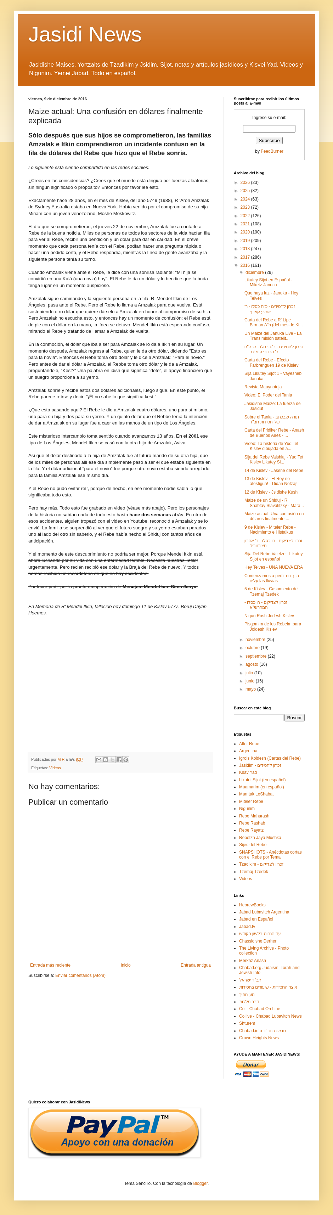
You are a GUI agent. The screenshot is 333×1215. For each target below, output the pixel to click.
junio (250, 681)
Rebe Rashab (252, 823)
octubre (253, 647)
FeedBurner (272, 151)
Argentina (248, 750)
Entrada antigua (196, 965)
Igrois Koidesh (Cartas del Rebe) (270, 758)
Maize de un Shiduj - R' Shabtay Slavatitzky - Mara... (274, 503)
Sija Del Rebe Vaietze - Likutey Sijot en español (273, 556)
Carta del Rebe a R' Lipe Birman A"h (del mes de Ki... (273, 322)
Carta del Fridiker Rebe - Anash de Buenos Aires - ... (274, 433)
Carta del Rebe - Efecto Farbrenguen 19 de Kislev (271, 362)
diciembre (255, 272)
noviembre (255, 639)
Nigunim (247, 808)
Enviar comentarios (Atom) (80, 975)
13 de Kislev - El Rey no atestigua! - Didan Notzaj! (271, 481)
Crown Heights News (259, 1037)
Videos (55, 768)
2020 (246, 232)
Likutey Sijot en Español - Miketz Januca (268, 282)
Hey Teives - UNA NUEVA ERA (273, 567)
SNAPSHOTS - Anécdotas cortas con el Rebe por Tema (270, 855)
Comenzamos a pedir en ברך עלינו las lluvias (271, 578)
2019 (246, 240)
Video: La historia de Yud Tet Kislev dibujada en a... (271, 446)
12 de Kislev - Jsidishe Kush (271, 492)
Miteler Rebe (251, 801)
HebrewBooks (252, 904)
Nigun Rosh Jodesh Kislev (269, 615)
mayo (251, 689)
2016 (246, 265)
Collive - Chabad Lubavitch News (270, 1016)
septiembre (256, 656)
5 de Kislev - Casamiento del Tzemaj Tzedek (271, 591)
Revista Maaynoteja (263, 386)
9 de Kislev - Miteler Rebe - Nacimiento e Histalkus (270, 530)
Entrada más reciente (50, 965)
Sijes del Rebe (252, 844)
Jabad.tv (247, 926)
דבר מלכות (249, 1001)
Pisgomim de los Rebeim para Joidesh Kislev (272, 626)
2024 (246, 199)
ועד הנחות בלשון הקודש (260, 933)
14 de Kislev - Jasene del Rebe (273, 470)
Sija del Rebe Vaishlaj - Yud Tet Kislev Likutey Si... (273, 460)
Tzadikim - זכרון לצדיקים (261, 864)
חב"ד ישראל (250, 980)
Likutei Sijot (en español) (262, 779)
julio (249, 672)
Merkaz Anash (252, 960)
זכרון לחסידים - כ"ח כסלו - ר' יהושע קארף (269, 309)
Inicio (126, 965)
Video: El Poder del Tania (268, 395)
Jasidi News (85, 34)
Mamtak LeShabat (256, 794)
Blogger (200, 1183)
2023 (246, 207)
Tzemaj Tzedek (253, 871)
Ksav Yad (248, 772)
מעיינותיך (246, 994)
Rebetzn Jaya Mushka (260, 837)
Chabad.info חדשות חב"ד (262, 1030)
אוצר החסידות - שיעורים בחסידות (268, 987)
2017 (246, 257)
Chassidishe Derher (257, 941)
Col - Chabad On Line (259, 1008)
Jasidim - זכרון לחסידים (260, 765)
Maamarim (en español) (261, 786)
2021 (246, 223)
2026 (246, 182)
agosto (252, 664)
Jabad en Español (256, 919)
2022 (246, 215)
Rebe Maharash (254, 816)
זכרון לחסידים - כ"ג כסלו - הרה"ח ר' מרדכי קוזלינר (273, 349)
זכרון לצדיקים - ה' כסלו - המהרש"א (266, 605)
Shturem (247, 1023)
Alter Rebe (249, 743)
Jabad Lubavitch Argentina (264, 912)
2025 (246, 190)
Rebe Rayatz (251, 830)
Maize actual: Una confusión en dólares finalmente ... (274, 516)
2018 (246, 248)
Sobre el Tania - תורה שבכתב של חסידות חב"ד (271, 419)
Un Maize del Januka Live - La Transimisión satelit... (272, 336)
